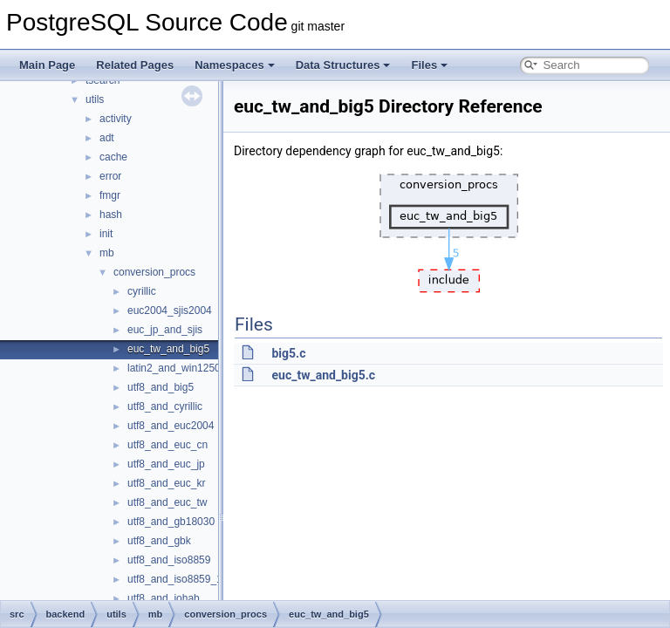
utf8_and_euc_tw (167, 502)
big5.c (288, 353)
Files (429, 65)
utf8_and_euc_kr (166, 483)
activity (115, 119)
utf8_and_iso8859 (168, 560)
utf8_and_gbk (159, 541)
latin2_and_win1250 (174, 368)
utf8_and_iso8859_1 (174, 579)
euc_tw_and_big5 (168, 349)
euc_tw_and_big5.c (323, 375)
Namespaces (235, 65)
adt (106, 138)
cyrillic (141, 291)
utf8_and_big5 (160, 387)
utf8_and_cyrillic (164, 406)
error (110, 176)
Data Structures (343, 65)
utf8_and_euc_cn (167, 445)
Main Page (47, 65)
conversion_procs (154, 272)
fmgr (109, 195)
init (106, 234)
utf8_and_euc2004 (170, 426)
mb (106, 253)
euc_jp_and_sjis (164, 330)
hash (110, 214)
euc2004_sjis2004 (169, 310)
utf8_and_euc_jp (166, 464)
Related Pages (135, 65)
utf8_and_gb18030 (171, 521)
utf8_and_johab (163, 598)
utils (94, 99)
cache (113, 157)
